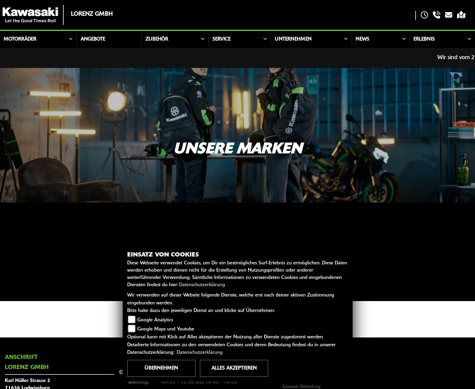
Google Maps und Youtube (165, 329)
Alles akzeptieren (234, 368)
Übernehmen (161, 368)
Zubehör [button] (156, 39)
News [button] (362, 39)
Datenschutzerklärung (202, 285)
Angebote (93, 39)
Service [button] (221, 39)
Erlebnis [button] (424, 39)
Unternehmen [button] (293, 39)
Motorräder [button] (20, 39)
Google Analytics (155, 320)
